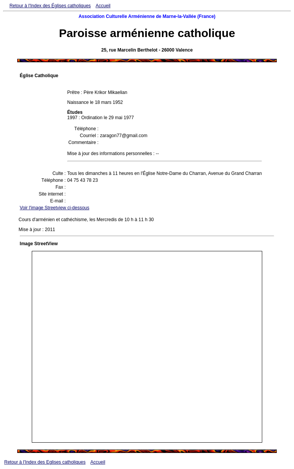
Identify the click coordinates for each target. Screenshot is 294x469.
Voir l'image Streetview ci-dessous (55, 207)
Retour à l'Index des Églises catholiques (50, 5)
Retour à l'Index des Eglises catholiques (44, 462)
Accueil (103, 5)
